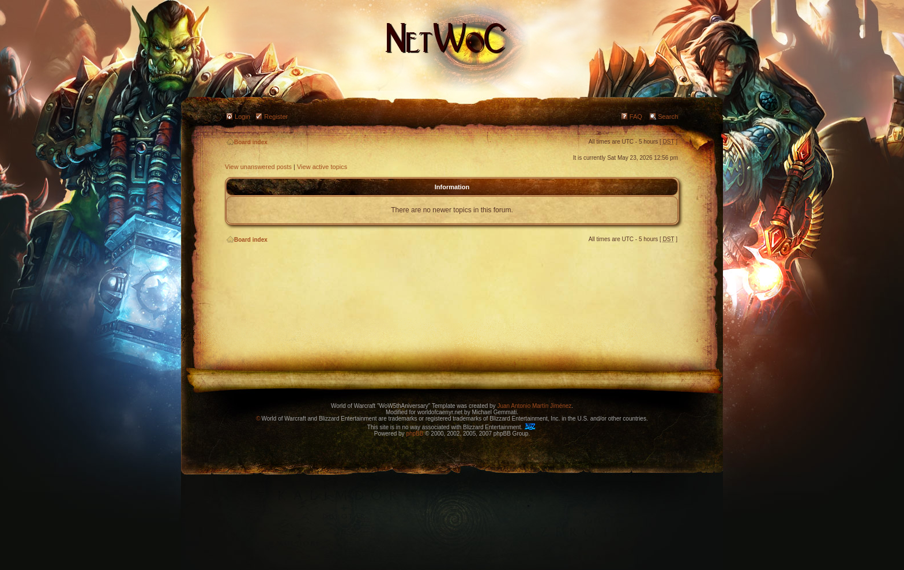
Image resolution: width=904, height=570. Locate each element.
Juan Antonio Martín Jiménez (534, 406)
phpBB (414, 433)
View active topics (322, 166)
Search (668, 116)
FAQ (636, 116)
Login (242, 116)
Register (276, 116)
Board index (247, 142)
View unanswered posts (258, 166)
